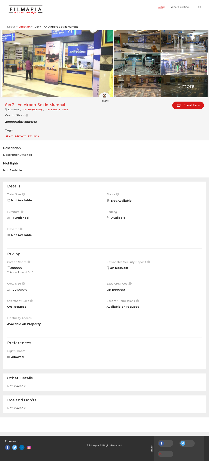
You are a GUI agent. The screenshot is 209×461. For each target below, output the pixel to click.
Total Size (16, 194)
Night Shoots (16, 351)
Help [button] (198, 6)
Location (25, 26)
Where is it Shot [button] (180, 6)
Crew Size (16, 283)
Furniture (15, 212)
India (65, 109)
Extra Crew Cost (119, 283)
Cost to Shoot (18, 262)
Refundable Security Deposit (128, 262)
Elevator (14, 229)
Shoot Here (188, 105)
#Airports (20, 136)
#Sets (9, 136)
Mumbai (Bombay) (32, 109)
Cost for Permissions (123, 300)
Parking (112, 212)
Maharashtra (53, 109)
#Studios (33, 136)
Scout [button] (161, 6)
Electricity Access (19, 318)
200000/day (21, 121)
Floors (113, 194)
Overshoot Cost (20, 300)
